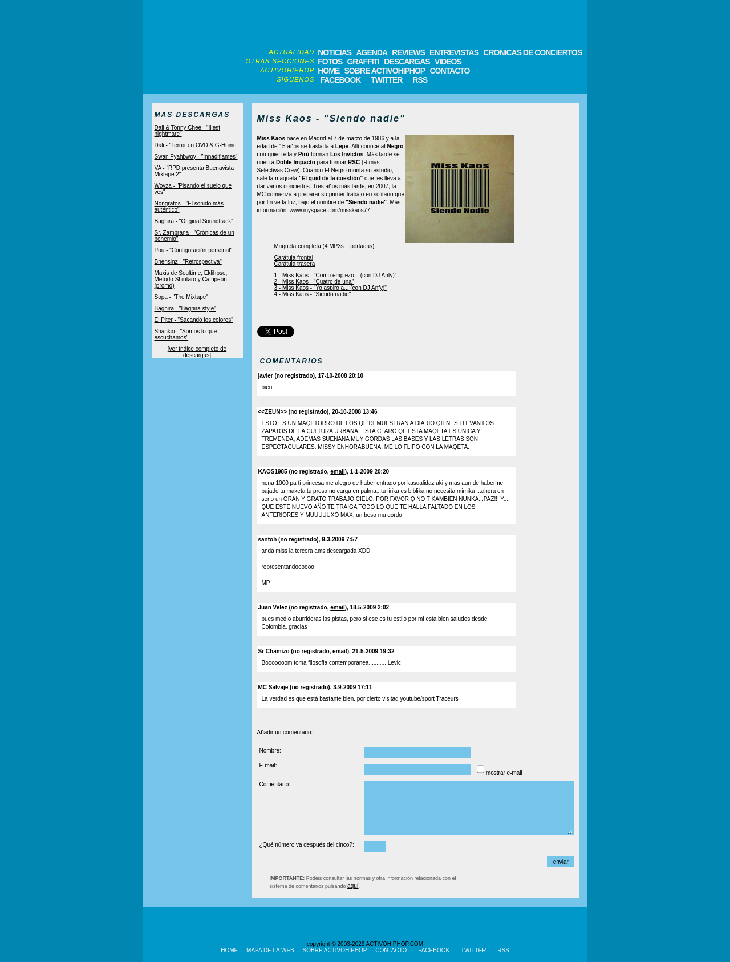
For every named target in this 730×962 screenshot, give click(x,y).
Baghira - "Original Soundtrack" (194, 221)
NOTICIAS (334, 52)
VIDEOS (448, 61)
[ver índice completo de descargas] (197, 352)
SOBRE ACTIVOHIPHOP (384, 70)
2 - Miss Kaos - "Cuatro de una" (314, 281)
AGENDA (371, 52)
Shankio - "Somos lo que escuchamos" (186, 334)
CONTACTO (449, 70)
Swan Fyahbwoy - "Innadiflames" (196, 156)
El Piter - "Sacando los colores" (194, 320)
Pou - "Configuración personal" (194, 250)
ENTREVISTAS (453, 52)
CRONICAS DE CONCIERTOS (532, 52)
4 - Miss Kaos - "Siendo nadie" (312, 294)
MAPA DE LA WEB (270, 950)
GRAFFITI (363, 61)
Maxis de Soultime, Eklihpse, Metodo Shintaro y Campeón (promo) (191, 279)
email (337, 471)
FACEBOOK (340, 79)
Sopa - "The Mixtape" (181, 297)
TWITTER (386, 79)
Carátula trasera (294, 264)
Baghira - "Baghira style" (185, 308)
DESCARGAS (406, 61)
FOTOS (330, 61)
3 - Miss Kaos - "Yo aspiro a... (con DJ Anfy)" (330, 288)
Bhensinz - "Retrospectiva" (188, 261)
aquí (352, 886)
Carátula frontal (293, 257)
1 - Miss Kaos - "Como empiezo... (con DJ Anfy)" (335, 275)
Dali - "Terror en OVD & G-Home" (197, 145)
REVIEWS (408, 52)
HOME (328, 70)
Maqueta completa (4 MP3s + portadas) (324, 246)
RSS (419, 79)
